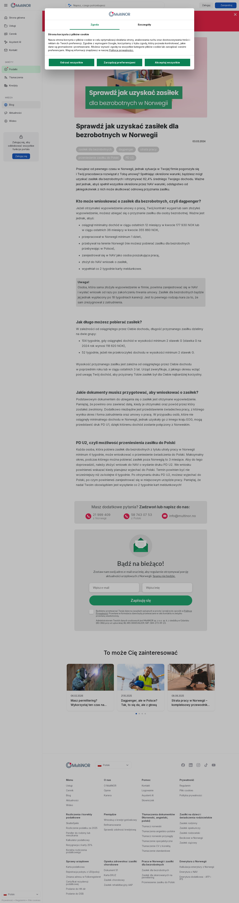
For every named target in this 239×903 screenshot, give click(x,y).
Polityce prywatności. (121, 50)
